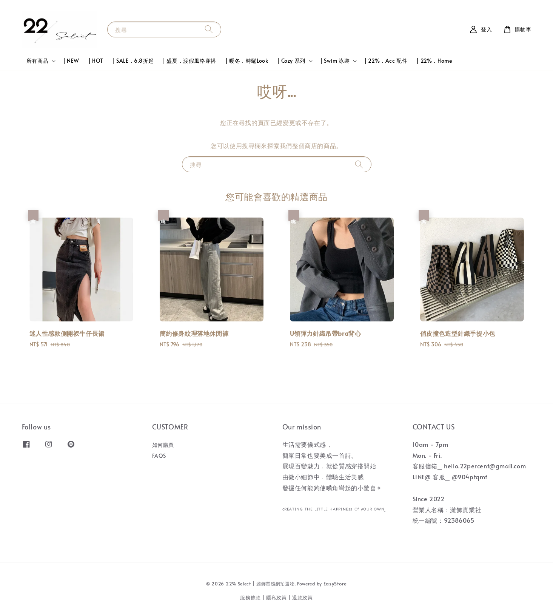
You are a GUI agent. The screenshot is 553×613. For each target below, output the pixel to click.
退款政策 (302, 597)
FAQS (159, 455)
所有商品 (37, 60)
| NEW (71, 60)
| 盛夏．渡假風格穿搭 (189, 60)
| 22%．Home (434, 60)
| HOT (95, 60)
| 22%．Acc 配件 (385, 60)
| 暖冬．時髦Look (246, 60)
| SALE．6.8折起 (133, 60)
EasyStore (335, 583)
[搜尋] (209, 29)
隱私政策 (276, 597)
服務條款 (250, 597)
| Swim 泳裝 (335, 60)
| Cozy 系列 (291, 60)
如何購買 (163, 445)
